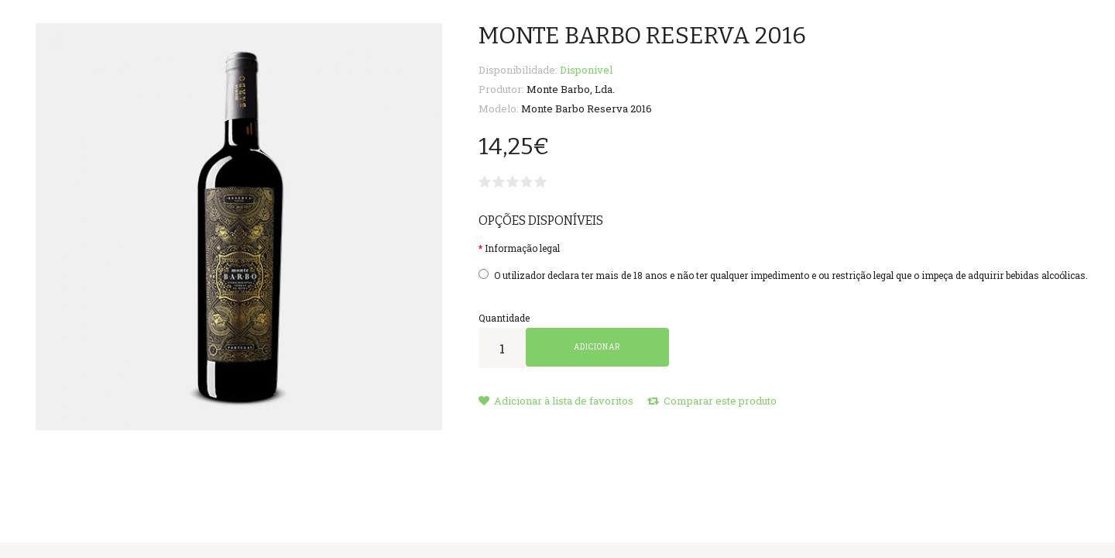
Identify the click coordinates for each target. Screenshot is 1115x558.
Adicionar (597, 347)
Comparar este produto (712, 401)
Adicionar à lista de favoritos (556, 401)
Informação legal (522, 248)
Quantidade (504, 318)
